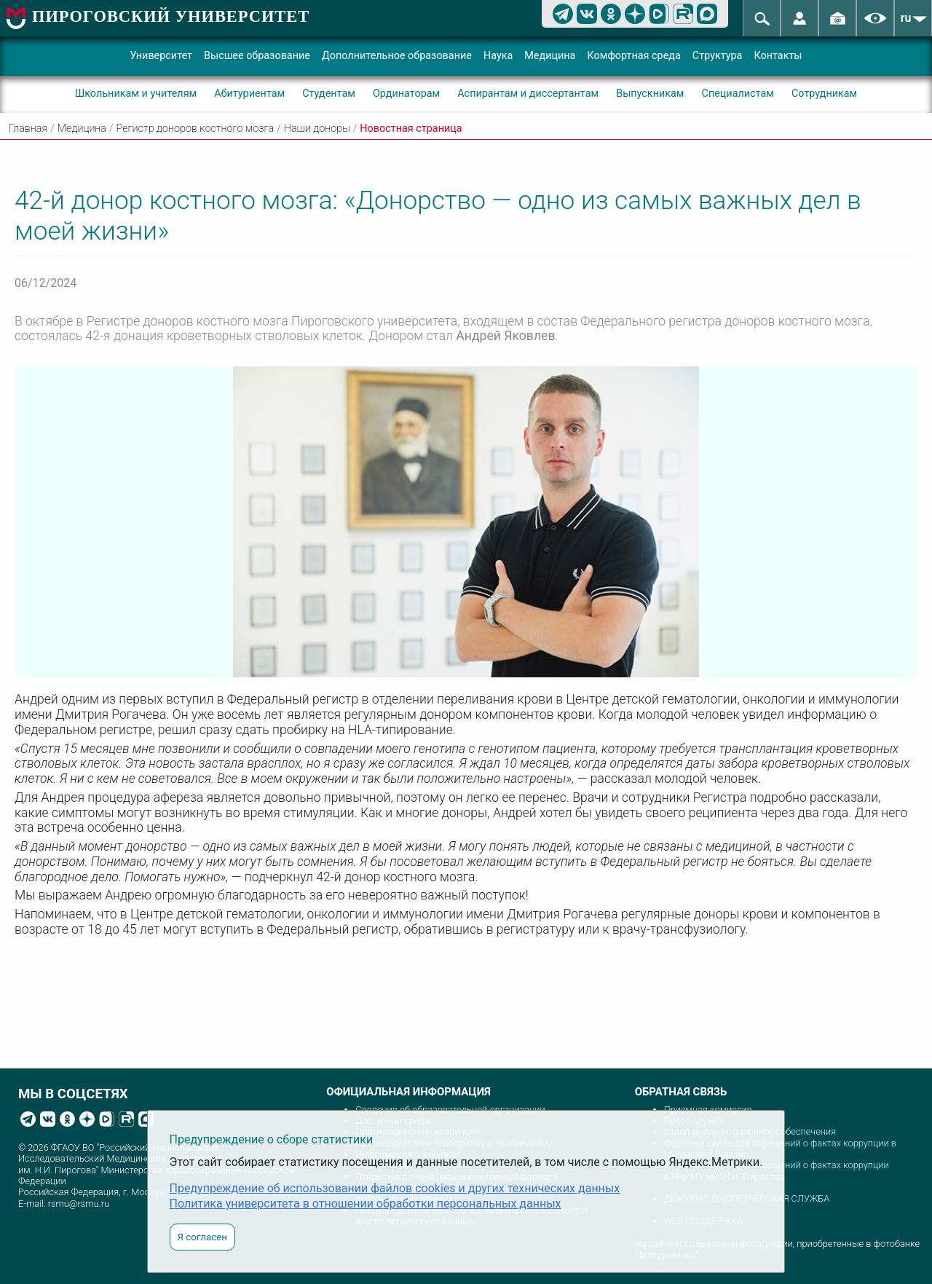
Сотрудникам (824, 93)
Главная (28, 128)
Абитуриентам (249, 93)
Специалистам (738, 93)
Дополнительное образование (397, 56)
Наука (498, 56)
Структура (717, 56)
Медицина (549, 56)
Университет (161, 56)
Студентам (328, 93)
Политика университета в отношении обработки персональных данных (365, 1203)
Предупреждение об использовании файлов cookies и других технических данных (395, 1188)
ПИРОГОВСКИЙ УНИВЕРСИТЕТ (170, 16)
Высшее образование (257, 56)
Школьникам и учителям (136, 93)
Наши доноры (317, 128)
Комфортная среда (633, 56)
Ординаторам (406, 93)
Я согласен (202, 1237)
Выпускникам (650, 93)
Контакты (778, 56)
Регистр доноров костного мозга (195, 128)
